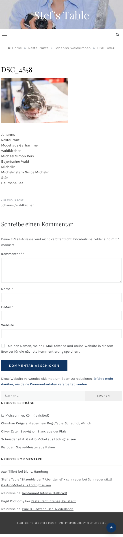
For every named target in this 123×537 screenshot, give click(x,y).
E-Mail (7, 307)
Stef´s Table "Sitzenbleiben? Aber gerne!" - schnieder (41, 479)
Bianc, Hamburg (36, 471)
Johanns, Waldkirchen (18, 205)
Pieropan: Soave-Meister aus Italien (28, 447)
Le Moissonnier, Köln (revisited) (25, 415)
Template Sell (96, 523)
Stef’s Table (61, 15)
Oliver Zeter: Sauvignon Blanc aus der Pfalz (33, 431)
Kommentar (11, 254)
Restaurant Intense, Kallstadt (44, 493)
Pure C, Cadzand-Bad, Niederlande (47, 509)
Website (7, 325)
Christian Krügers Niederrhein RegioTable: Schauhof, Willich (46, 423)
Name (7, 289)
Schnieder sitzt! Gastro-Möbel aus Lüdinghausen (38, 439)
